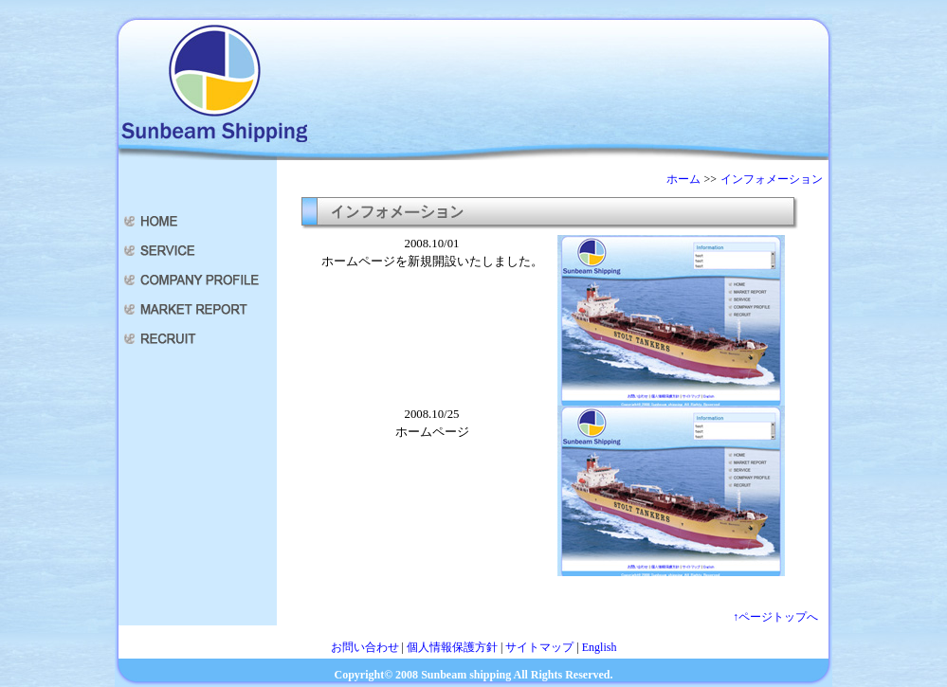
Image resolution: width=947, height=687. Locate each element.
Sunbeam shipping (466, 674)
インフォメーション (771, 179)
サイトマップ (539, 647)
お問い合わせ (365, 647)
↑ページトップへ (775, 617)
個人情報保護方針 (452, 647)
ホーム (683, 179)
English (599, 647)
